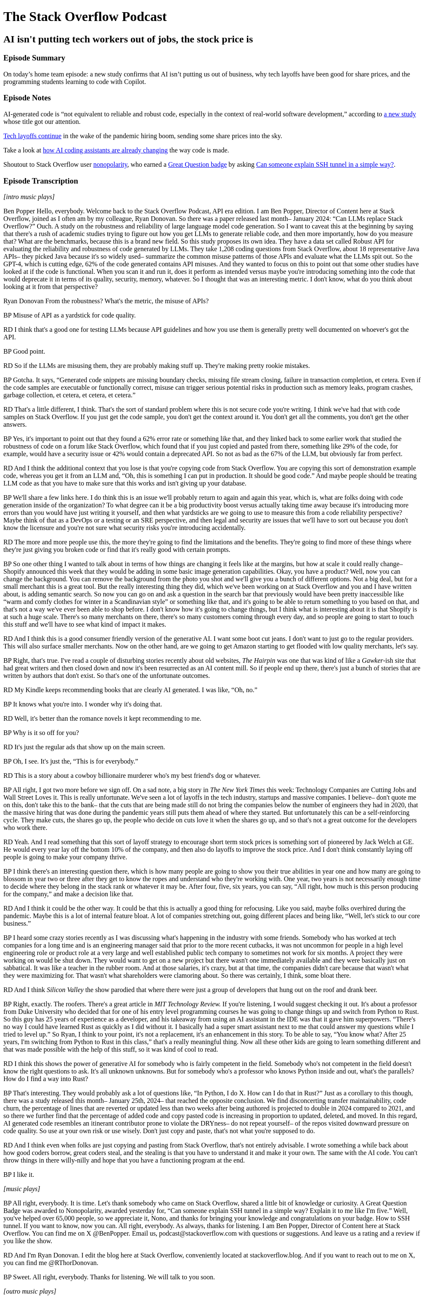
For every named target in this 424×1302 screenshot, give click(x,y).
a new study (400, 114)
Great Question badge (197, 164)
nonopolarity (110, 164)
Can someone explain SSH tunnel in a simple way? (325, 164)
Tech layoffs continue (32, 135)
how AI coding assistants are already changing (105, 150)
